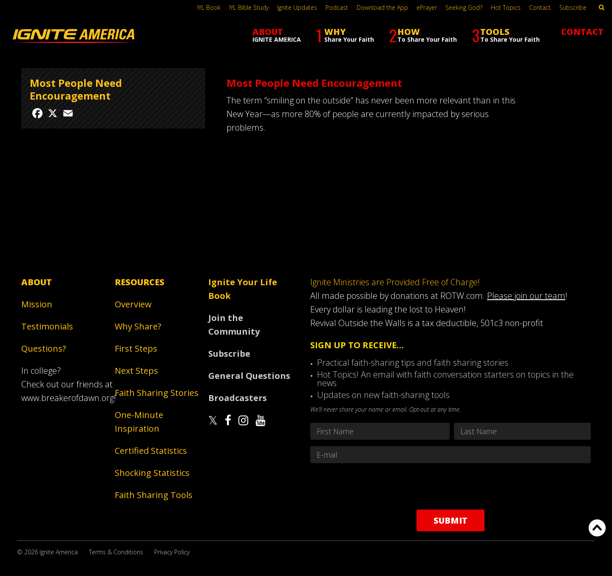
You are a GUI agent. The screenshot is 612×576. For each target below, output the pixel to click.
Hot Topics (506, 7)
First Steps (136, 348)
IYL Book (209, 7)
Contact (540, 7)
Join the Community (234, 324)
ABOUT (276, 34)
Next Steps (136, 370)
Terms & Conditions (116, 552)
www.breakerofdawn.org (67, 398)
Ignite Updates (297, 7)
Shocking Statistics (152, 473)
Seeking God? (463, 7)
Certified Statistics (151, 450)
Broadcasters (237, 398)
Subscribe (572, 7)
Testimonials (47, 326)
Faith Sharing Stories (156, 392)
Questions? (43, 348)
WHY (345, 35)
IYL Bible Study (249, 7)
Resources (139, 282)
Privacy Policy (172, 552)
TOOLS (506, 35)
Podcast (337, 7)
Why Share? (138, 326)
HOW (423, 35)
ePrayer (426, 7)
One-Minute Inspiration (139, 421)
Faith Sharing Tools (154, 495)
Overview (133, 304)
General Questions (249, 375)
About (36, 282)
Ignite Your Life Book (242, 288)
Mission (36, 304)
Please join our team (526, 295)
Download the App (382, 7)
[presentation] (450, 486)
